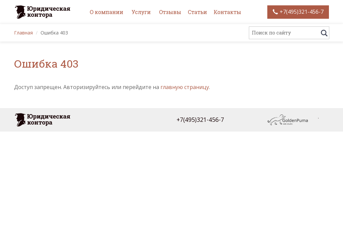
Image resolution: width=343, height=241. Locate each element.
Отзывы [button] (170, 11)
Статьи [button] (197, 11)
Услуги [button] (142, 11)
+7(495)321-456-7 (302, 11)
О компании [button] (107, 11)
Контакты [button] (227, 11)
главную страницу (184, 87)
